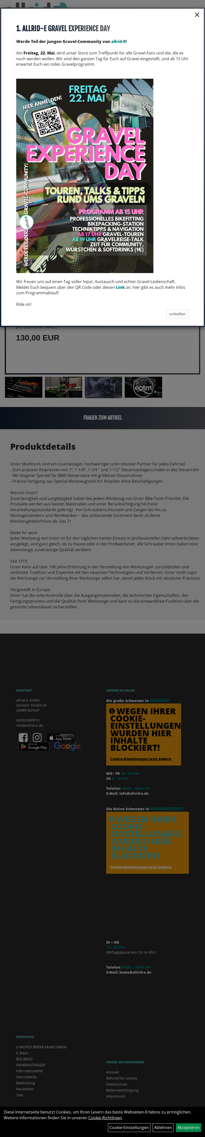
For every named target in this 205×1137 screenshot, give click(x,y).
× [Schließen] (197, 14)
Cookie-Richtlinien (105, 1118)
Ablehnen (163, 1127)
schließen (177, 314)
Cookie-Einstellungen (129, 1127)
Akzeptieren (188, 1127)
